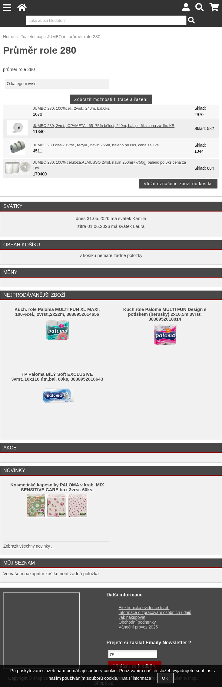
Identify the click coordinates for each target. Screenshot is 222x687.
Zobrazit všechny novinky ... (29, 546)
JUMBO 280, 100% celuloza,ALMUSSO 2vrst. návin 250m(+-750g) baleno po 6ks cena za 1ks (109, 165)
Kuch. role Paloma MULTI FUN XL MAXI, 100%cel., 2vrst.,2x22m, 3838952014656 (57, 312)
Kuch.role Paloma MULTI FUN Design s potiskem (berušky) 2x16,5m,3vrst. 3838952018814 (165, 314)
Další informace (136, 678)
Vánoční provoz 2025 (138, 627)
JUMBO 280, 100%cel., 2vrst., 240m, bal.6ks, (71, 108)
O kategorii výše (21, 84)
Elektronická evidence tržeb (144, 607)
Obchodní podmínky (137, 622)
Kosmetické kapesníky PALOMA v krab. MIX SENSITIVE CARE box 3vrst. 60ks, (57, 487)
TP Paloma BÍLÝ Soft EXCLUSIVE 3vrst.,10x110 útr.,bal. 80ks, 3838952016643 (57, 377)
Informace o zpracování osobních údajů (155, 612)
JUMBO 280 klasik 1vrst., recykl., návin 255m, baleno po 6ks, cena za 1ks (96, 145)
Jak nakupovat (132, 617)
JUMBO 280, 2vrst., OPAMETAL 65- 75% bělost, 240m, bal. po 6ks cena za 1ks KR (104, 126)
